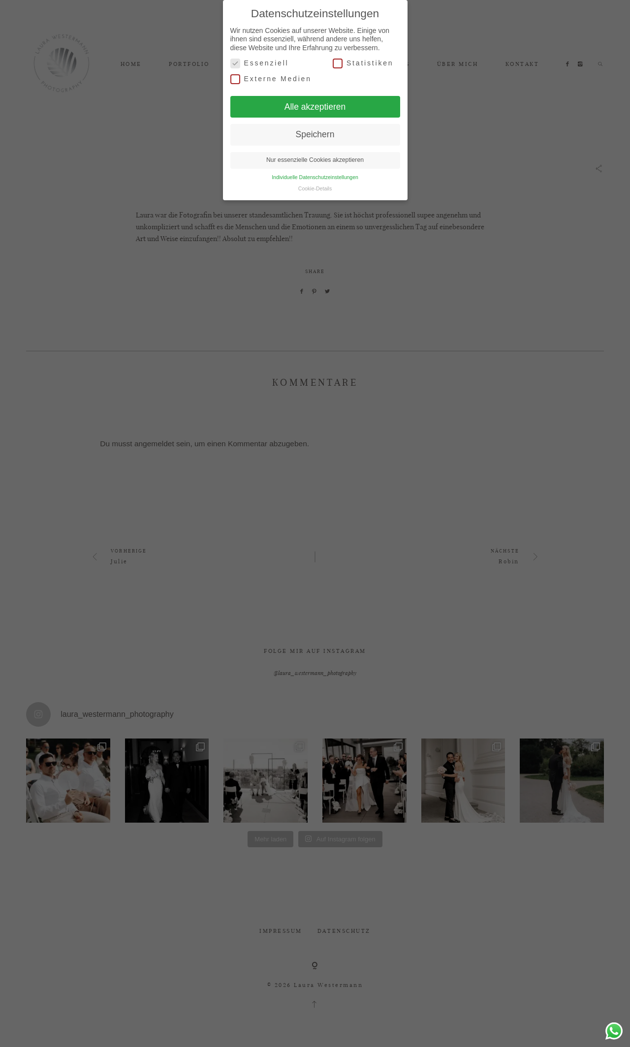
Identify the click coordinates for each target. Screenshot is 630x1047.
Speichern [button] (315, 134)
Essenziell (259, 62)
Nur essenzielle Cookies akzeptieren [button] (315, 159)
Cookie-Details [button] (315, 188)
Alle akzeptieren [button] (315, 106)
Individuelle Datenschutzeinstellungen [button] (315, 177)
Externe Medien (271, 78)
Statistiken (363, 62)
